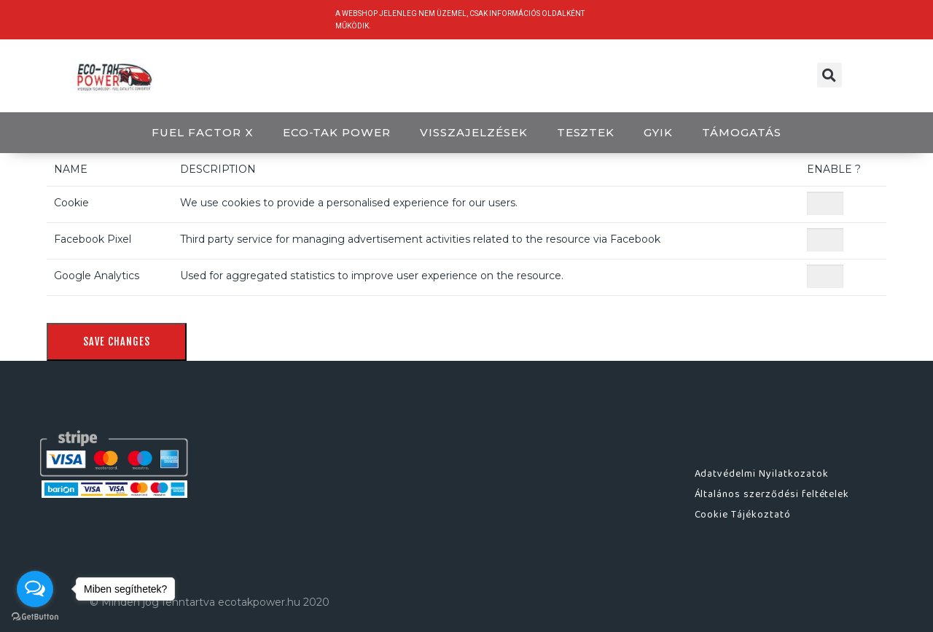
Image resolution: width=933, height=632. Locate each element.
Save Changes (116, 341)
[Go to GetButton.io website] (35, 617)
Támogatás (741, 132)
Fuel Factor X (202, 132)
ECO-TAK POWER (337, 132)
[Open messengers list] (35, 589)
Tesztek (586, 132)
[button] (829, 75)
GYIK (658, 132)
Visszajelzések (473, 132)
